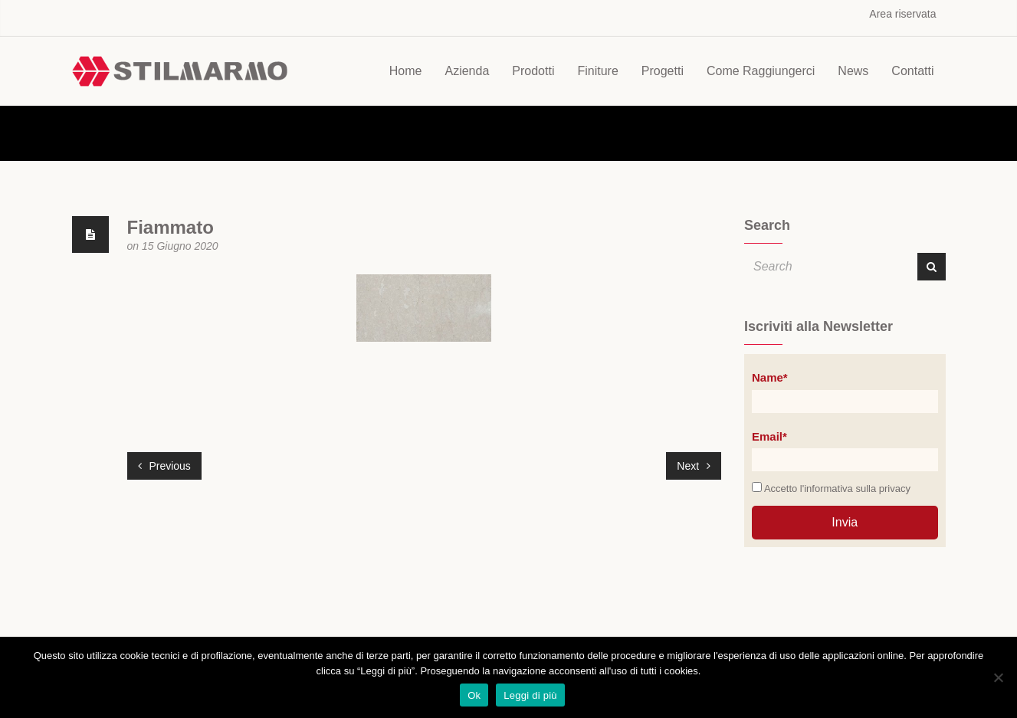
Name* (770, 377)
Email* (769, 436)
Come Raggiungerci (761, 70)
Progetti (662, 70)
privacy (894, 488)
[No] (998, 677)
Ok (474, 695)
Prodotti (533, 70)
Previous (164, 466)
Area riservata (902, 14)
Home (405, 70)
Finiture (597, 70)
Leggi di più (530, 695)
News (853, 70)
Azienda (467, 70)
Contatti (912, 70)
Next (693, 466)
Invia (845, 522)
